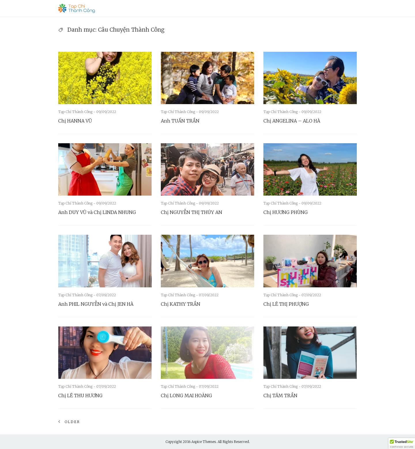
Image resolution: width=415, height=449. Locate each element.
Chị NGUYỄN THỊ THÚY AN (191, 212)
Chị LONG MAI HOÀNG (186, 395)
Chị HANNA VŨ (75, 121)
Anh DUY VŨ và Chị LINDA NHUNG (97, 212)
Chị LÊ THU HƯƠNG (80, 395)
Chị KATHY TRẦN (180, 304)
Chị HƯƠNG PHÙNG (285, 212)
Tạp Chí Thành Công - (77, 112)
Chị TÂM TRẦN (280, 395)
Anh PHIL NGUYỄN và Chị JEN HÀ (95, 304)
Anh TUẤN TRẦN (180, 121)
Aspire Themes (203, 442)
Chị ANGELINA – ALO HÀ (291, 121)
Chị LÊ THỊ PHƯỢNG (286, 304)
